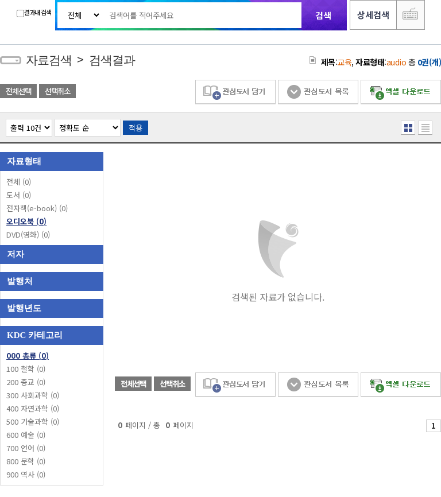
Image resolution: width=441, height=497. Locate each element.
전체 (18, 181)
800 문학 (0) (25, 461)
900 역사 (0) (25, 474)
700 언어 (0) (25, 447)
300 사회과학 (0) (32, 395)
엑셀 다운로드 (401, 92)
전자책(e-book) (37, 208)
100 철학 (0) (25, 368)
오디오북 (26, 221)
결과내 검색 (34, 12)
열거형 (408, 128)
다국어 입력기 (410, 15)
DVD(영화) (28, 234)
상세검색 (373, 15)
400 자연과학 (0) (32, 408)
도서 (18, 194)
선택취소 (57, 91)
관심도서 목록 (318, 92)
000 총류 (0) (27, 355)
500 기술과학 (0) (32, 421)
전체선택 (18, 91)
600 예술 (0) (25, 434)
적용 (135, 127)
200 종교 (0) (25, 381)
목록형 (425, 128)
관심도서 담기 (235, 92)
